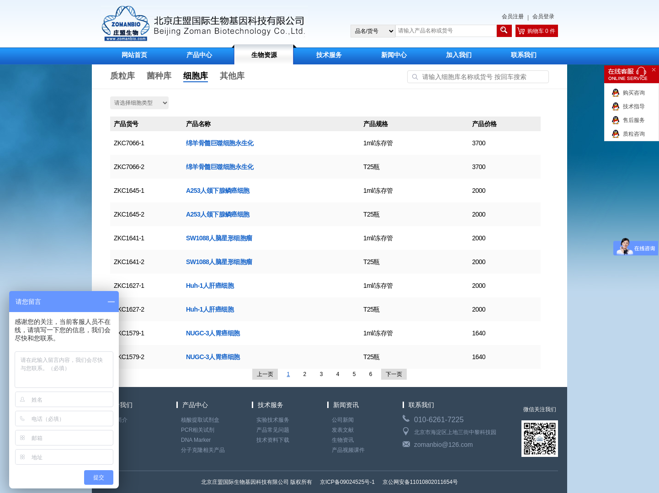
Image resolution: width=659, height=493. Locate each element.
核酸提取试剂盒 (200, 420)
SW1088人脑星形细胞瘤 (219, 238)
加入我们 (459, 55)
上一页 (265, 374)
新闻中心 (394, 55)
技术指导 (634, 106)
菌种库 (159, 75)
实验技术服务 (272, 420)
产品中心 (199, 55)
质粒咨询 (634, 134)
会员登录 (543, 16)
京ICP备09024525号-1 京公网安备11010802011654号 (388, 482)
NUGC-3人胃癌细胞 (213, 333)
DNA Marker (196, 440)
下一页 (394, 374)
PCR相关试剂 (197, 430)
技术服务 (329, 55)
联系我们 (524, 55)
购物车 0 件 (541, 31)
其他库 (232, 75)
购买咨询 (634, 93)
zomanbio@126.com (443, 444)
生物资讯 (343, 440)
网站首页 (134, 55)
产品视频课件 (348, 450)
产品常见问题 (272, 430)
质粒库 (122, 75)
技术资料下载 (272, 440)
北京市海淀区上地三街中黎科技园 (455, 432)
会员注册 (513, 16)
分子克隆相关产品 (203, 450)
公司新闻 (343, 420)
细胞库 (195, 75)
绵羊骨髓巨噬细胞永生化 (220, 143)
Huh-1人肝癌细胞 (210, 285)
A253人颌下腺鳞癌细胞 (218, 190)
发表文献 (343, 430)
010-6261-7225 (439, 420)
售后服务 (634, 120)
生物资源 (264, 55)
